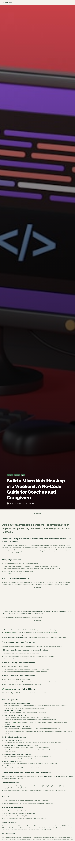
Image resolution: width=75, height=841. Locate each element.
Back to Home (7, 2)
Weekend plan (8, 690)
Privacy (6, 574)
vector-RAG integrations (50, 633)
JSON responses (36, 630)
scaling (17, 574)
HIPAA (10, 574)
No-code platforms (9, 633)
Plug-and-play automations (12, 636)
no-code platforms (29, 552)
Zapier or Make (17, 723)
